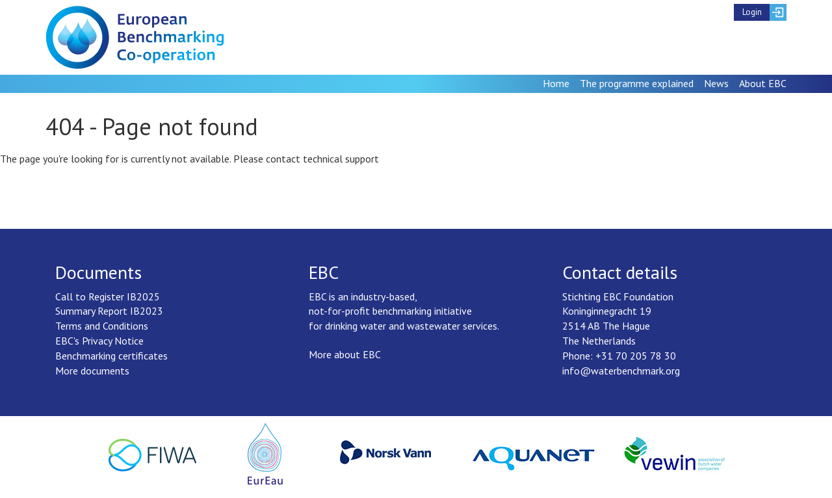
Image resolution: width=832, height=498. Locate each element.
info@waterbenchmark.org (621, 370)
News (716, 83)
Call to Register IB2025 (107, 296)
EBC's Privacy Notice (99, 340)
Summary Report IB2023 (109, 310)
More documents (92, 370)
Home (556, 83)
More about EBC (345, 354)
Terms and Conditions (101, 325)
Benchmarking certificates (111, 355)
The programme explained (637, 83)
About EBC (762, 83)
